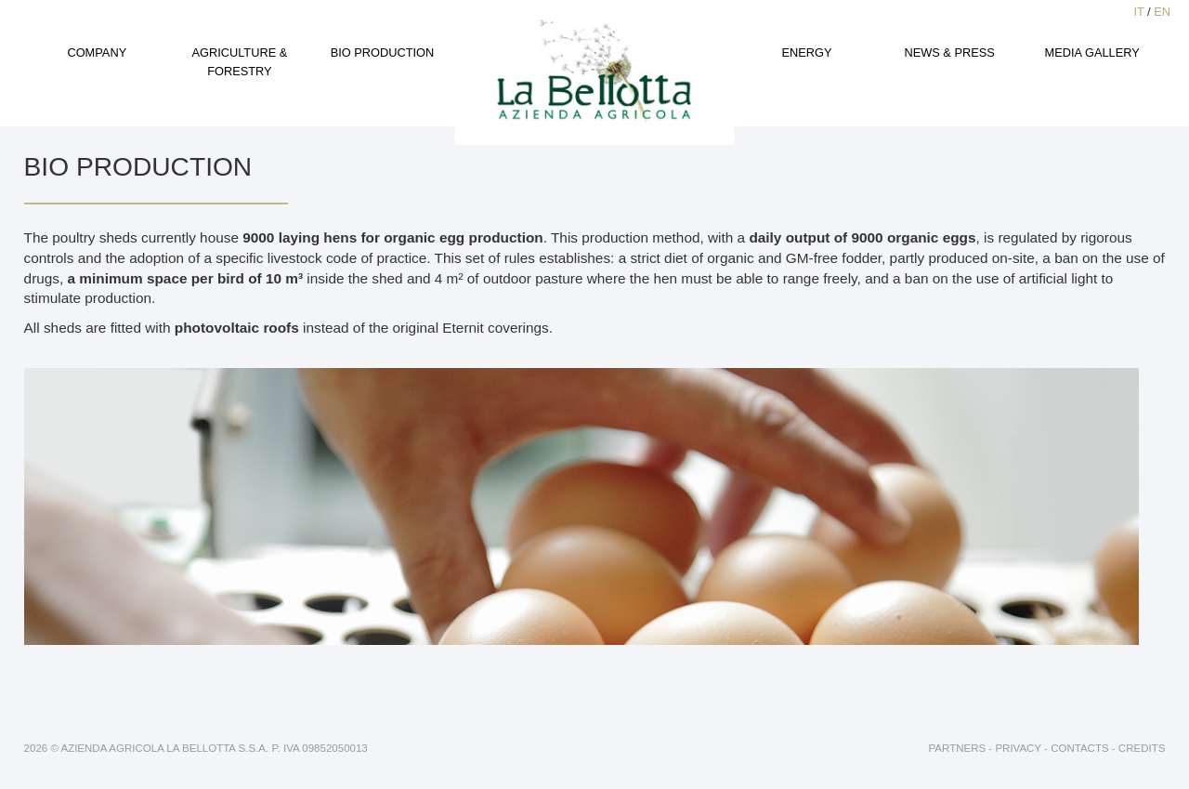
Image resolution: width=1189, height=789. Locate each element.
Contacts (1079, 748)
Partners (957, 748)
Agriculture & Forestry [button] (239, 62)
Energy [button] (807, 52)
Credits (1142, 748)
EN (1162, 12)
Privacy (1018, 748)
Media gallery (1092, 52)
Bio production (383, 52)
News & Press (949, 52)
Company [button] (96, 52)
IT (1138, 12)
